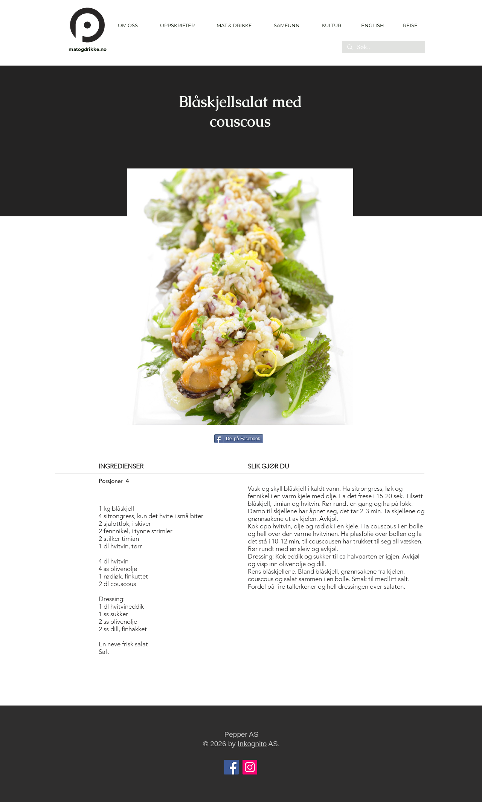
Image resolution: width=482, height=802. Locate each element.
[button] (177, 25)
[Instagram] (250, 767)
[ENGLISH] (372, 25)
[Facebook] (231, 767)
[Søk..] (383, 47)
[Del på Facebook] (238, 438)
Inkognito (252, 744)
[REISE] (408, 25)
